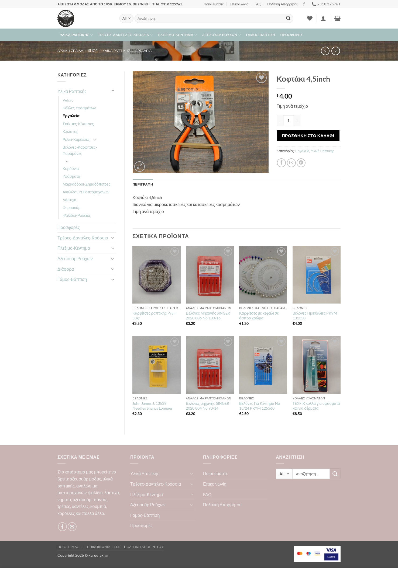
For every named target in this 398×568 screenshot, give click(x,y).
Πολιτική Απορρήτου (282, 4)
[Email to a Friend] (291, 162)
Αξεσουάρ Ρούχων (221, 34)
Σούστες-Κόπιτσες (78, 123)
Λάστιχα (69, 199)
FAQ (258, 4)
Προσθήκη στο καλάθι (308, 135)
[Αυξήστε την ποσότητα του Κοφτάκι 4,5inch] (297, 120)
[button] (323, 18)
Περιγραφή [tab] (143, 184)
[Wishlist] (310, 18)
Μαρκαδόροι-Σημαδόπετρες (86, 184)
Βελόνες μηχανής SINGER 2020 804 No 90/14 (207, 406)
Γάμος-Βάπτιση (260, 35)
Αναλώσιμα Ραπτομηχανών (86, 192)
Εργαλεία (143, 50)
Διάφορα (65, 268)
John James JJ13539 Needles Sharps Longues (152, 406)
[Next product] (325, 51)
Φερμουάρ (72, 207)
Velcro (68, 100)
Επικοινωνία (239, 4)
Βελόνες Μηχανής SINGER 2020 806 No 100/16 (208, 315)
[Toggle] (113, 91)
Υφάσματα (71, 176)
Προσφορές (291, 35)
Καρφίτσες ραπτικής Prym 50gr (154, 315)
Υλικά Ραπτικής (76, 34)
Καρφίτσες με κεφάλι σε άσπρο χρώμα (259, 315)
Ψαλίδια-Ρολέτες (77, 215)
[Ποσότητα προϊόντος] (288, 120)
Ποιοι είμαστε (214, 4)
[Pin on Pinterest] (301, 162)
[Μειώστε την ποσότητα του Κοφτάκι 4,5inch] (280, 120)
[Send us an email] (72, 526)
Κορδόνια (71, 168)
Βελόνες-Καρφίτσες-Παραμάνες (80, 150)
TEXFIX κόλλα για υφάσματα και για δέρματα (316, 406)
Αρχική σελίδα (70, 50)
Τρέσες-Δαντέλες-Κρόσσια (125, 34)
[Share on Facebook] (281, 162)
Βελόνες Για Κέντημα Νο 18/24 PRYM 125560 (259, 406)
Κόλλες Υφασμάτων (79, 108)
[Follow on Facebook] (304, 4)
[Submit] (288, 18)
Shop (93, 50)
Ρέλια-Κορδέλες (76, 139)
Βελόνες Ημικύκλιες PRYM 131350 (315, 315)
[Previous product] (335, 51)
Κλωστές (70, 131)
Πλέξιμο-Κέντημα (177, 34)
